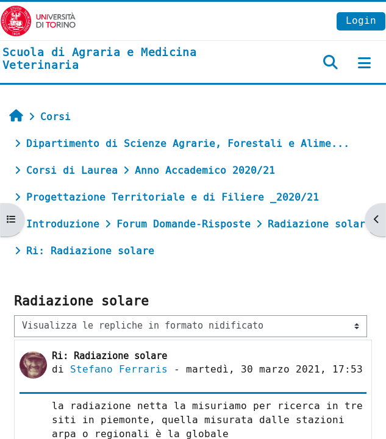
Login (361, 20)
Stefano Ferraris (119, 369)
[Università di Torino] (38, 20)
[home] (128, 59)
